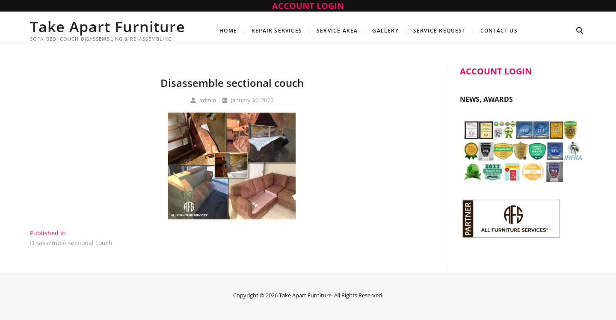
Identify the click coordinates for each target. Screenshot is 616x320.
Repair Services (277, 30)
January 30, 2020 (247, 100)
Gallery (385, 30)
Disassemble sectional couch (232, 83)
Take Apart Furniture (107, 26)
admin (203, 100)
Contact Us (499, 30)
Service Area (337, 30)
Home (228, 30)
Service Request (439, 30)
